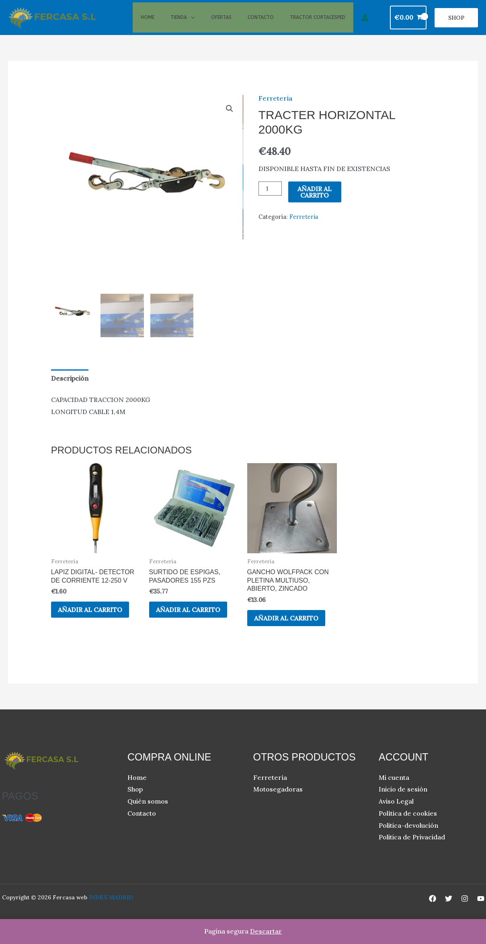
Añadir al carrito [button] (91, 621)
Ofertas (221, 23)
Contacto (261, 23)
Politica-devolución (408, 837)
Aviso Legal (396, 813)
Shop (135, 801)
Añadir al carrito (314, 203)
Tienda (178, 23)
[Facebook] (432, 910)
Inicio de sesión (403, 801)
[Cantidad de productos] (270, 200)
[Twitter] (448, 910)
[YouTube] (480, 910)
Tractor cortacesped (317, 23)
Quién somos (147, 813)
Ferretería (275, 109)
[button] (456, 23)
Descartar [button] (266, 931)
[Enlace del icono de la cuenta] (365, 23)
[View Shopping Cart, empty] (408, 23)
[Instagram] (464, 910)
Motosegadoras (278, 801)
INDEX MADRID (111, 909)
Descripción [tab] (69, 389)
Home (147, 23)
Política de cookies (408, 825)
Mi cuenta (394, 789)
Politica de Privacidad (412, 849)
